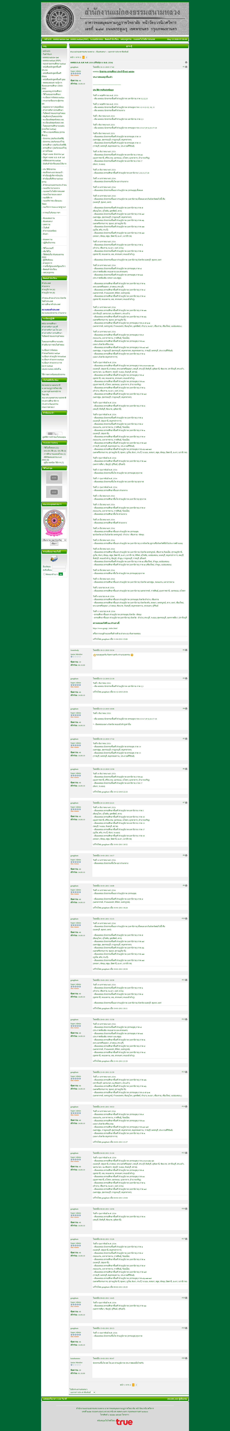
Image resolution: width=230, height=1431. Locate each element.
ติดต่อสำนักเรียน (50, 269)
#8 (184, 855)
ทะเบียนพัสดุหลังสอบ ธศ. (53, 123)
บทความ (46, 224)
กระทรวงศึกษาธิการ (50, 401)
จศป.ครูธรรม (48, 272)
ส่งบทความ (47, 239)
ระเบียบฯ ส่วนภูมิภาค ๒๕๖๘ (54, 356)
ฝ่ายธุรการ (47, 263)
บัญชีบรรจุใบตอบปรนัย (52, 116)
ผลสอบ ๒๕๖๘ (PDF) (52, 60)
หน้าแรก (46, 51)
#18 (183, 1298)
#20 (183, 1358)
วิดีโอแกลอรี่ (48, 248)
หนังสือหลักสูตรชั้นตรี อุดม (54, 79)
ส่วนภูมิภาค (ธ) (48, 293)
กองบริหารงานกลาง (51, 188)
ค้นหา (45, 234)
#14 (183, 1106)
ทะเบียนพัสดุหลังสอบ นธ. (53, 119)
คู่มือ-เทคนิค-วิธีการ (52, 462)
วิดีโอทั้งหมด (49, 448)
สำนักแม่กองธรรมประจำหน (55, 185)
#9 (184, 885)
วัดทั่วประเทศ (47, 301)
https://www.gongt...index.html (105, 628)
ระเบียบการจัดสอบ (49, 350)
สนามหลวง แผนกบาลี (51, 385)
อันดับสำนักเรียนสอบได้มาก (54, 164)
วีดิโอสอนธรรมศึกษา (52, 94)
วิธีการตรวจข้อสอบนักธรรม (53, 374)
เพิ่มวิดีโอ (47, 251)
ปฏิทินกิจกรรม (49, 243)
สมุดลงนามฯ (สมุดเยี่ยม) (53, 107)
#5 (184, 738)
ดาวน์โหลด (47, 151)
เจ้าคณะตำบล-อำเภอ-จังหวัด (54, 298)
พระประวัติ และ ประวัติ (53, 451)
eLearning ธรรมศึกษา (52, 91)
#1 (184, 66)
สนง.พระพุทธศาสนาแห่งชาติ (54, 398)
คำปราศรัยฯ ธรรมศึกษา (53, 110)
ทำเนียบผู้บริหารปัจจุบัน (53, 175)
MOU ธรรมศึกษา (49, 323)
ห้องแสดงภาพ (49, 218)
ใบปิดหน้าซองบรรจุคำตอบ (54, 113)
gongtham (74, 67)
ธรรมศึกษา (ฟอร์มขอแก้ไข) (55, 148)
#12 (183, 1019)
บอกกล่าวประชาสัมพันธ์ (118, 52)
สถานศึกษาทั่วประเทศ (51, 304)
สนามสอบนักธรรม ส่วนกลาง (54, 313)
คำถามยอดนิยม (50, 231)
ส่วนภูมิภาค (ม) (48, 289)
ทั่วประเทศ (46, 283)
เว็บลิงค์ (46, 228)
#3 (184, 678)
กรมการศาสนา (48, 407)
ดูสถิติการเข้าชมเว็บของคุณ (54, 437)
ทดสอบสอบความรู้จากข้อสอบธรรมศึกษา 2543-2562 (52, 86)
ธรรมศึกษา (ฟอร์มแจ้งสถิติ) (54, 145)
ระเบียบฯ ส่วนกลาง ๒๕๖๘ (53, 359)
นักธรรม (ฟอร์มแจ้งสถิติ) (53, 138)
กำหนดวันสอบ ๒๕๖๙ (51, 353)
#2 (184, 650)
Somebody (75, 650)
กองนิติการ (47, 197)
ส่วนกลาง (46, 286)
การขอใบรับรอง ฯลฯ (51, 213)
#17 (183, 1239)
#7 (184, 802)
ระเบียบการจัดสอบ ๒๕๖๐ (53, 97)
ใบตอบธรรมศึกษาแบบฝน (52, 341)
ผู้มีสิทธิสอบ (48, 260)
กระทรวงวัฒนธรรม (50, 404)
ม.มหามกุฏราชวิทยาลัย (52, 388)
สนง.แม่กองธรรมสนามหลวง (82, 52)
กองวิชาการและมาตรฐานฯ (54, 207)
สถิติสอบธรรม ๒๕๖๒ (52, 160)
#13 (183, 1072)
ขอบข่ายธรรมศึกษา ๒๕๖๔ (54, 64)
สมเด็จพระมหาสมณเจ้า (53, 172)
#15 (183, 1152)
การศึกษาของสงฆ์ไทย (53, 454)
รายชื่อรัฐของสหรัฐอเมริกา (54, 266)
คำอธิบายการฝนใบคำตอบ (53, 345)
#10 (183, 918)
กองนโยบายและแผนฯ (52, 194)
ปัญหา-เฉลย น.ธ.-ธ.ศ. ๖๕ (54, 157)
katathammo (75, 1358)
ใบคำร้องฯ (47, 54)
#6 (184, 769)
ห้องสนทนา (48, 221)
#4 (184, 708)
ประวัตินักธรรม (49, 169)
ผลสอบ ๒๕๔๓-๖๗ (51, 57)
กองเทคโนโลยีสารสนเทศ (53, 191)
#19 (183, 1328)
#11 (183, 980)
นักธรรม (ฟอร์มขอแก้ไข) (53, 142)
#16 (183, 1208)
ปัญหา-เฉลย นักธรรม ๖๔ (53, 154)
